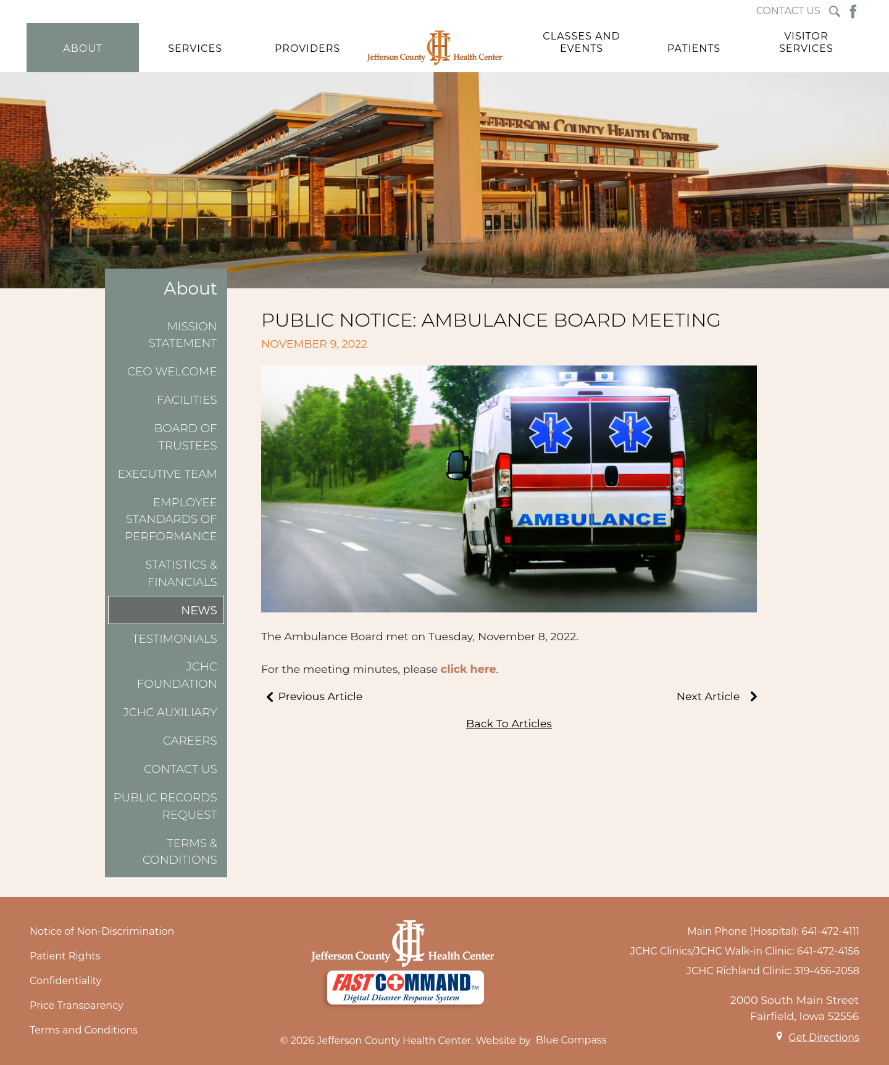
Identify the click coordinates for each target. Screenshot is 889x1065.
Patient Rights (65, 956)
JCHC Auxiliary (170, 712)
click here (468, 668)
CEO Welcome (172, 371)
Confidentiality (65, 981)
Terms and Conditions (84, 1030)
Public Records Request (165, 806)
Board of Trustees (185, 437)
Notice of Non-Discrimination (102, 931)
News (199, 610)
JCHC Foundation (177, 675)
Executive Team (167, 474)
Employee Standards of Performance (171, 519)
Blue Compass (571, 1040)
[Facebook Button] (853, 11)
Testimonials (174, 639)
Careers (190, 740)
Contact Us (180, 769)
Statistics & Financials (181, 573)
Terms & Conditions (180, 851)
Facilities (187, 400)
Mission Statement (183, 335)
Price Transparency (76, 1005)
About (190, 288)
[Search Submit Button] (834, 11)
